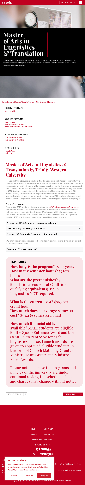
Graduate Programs (28, 102)
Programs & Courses (14, 102)
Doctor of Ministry (11, 111)
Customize (14, 475)
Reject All (29, 475)
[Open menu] (80, 2)
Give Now (48, 440)
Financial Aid (36, 440)
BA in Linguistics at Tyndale (14, 140)
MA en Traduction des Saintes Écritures (18, 127)
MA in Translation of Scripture (15, 124)
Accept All (44, 475)
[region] (29, 468)
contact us (49, 434)
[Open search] (74, 2)
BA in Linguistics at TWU (13, 138)
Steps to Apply (10, 151)
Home (4, 102)
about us (34, 434)
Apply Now (8, 153)
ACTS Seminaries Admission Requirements (64, 207)
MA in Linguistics (10, 122)
